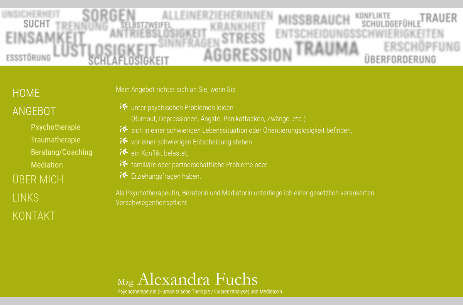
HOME (26, 93)
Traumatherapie (56, 139)
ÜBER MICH (38, 179)
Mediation (47, 164)
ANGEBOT (34, 111)
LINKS (25, 197)
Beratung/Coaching (61, 152)
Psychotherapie (56, 127)
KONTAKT (34, 215)
